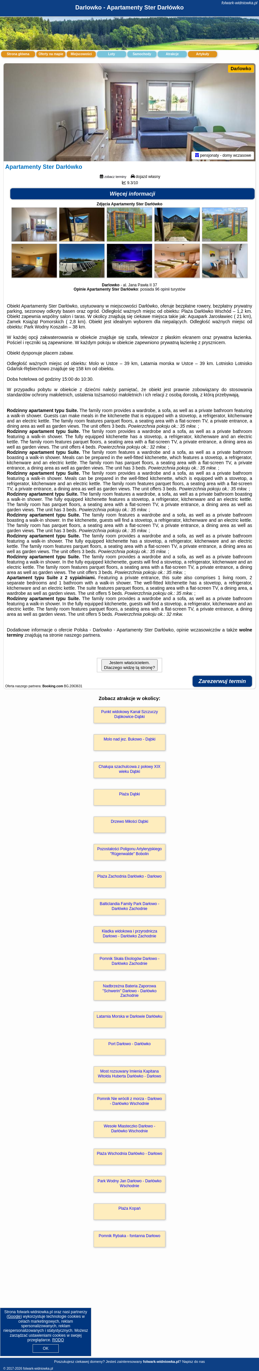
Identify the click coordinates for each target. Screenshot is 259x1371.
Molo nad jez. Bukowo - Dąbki (130, 739)
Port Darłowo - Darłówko (129, 1044)
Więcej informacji (132, 194)
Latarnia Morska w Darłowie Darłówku (129, 1016)
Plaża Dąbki (129, 794)
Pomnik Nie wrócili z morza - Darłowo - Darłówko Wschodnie (129, 1101)
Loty (111, 54)
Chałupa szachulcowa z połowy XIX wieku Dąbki (129, 768)
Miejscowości (81, 54)
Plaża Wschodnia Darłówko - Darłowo (129, 1153)
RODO (58, 1340)
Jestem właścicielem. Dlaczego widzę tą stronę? (129, 665)
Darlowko (241, 68)
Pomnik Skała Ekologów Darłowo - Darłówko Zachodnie (129, 960)
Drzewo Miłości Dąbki (129, 821)
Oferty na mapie (50, 54)
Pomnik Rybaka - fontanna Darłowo (129, 1236)
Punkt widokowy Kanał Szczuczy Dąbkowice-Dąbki (129, 714)
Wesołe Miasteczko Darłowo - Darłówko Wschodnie (129, 1128)
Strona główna (18, 54)
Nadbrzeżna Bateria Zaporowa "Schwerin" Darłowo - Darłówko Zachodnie (129, 991)
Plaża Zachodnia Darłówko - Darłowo (129, 876)
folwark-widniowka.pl (239, 3)
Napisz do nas (193, 1361)
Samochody (142, 54)
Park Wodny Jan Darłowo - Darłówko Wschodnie (129, 1183)
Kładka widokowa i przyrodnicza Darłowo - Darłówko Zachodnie (129, 933)
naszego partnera (82, 635)
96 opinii (162, 289)
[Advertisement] (129, 1309)
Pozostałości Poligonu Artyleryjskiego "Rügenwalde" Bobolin (129, 851)
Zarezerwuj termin (222, 681)
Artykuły (202, 54)
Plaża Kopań (129, 1208)
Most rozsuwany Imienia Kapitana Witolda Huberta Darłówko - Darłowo (129, 1073)
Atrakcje (172, 54)
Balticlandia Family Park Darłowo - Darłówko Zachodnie (130, 906)
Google (14, 1316)
